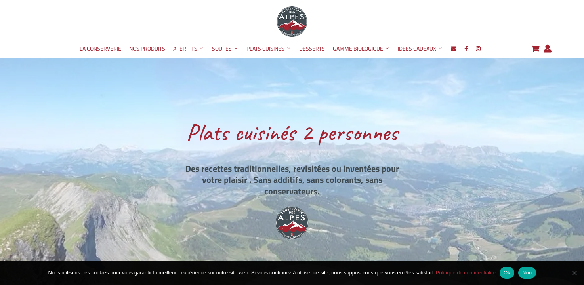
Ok (507, 273)
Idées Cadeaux (420, 49)
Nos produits (147, 48)
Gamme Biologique (361, 49)
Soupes (225, 49)
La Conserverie (100, 48)
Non (527, 273)
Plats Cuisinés (268, 49)
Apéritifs (188, 49)
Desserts (312, 48)
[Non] (574, 273)
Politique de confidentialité (466, 273)
